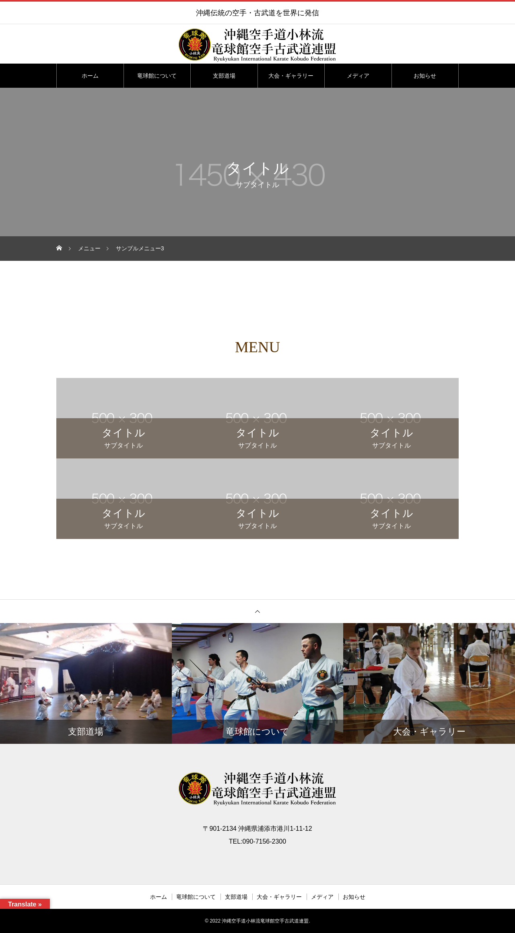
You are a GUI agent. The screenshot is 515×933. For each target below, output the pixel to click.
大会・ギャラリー (290, 75)
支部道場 (224, 75)
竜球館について (157, 75)
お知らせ (425, 75)
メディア (358, 75)
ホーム (90, 75)
